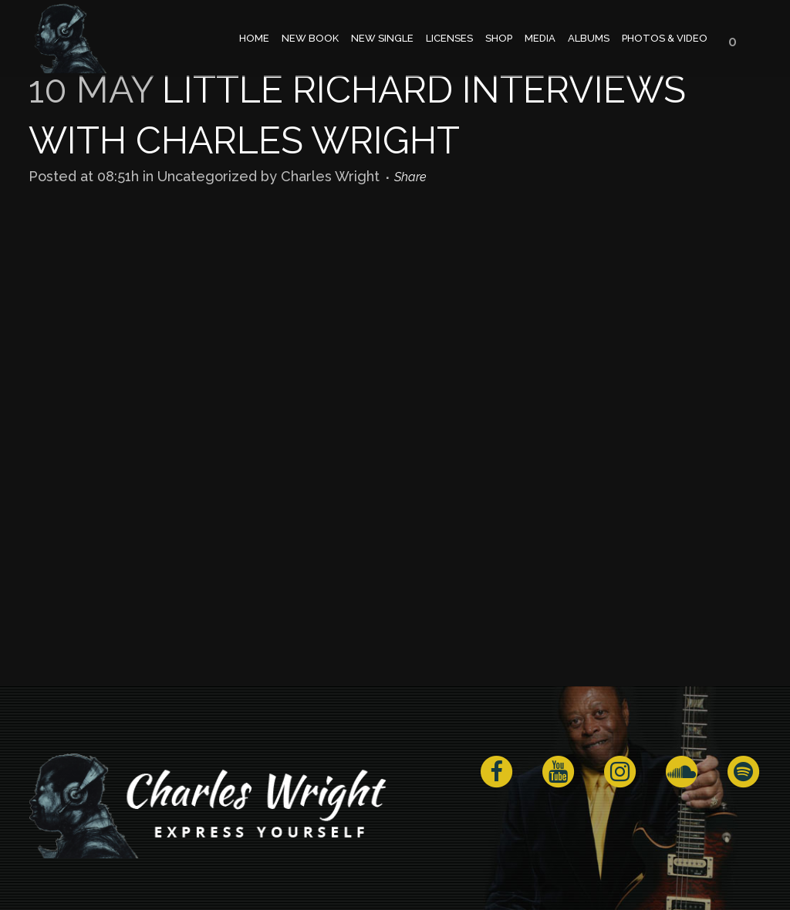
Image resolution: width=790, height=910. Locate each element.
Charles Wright (330, 176)
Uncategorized (207, 176)
